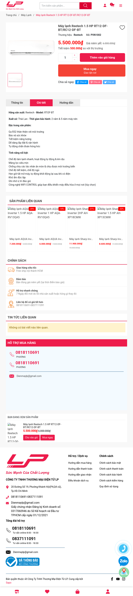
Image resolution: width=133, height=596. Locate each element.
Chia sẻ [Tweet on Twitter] (109, 82)
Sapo (8, 581)
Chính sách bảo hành (110, 473)
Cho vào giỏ (31, 436)
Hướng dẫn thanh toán (80, 467)
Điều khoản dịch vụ (78, 479)
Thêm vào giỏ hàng (102, 57)
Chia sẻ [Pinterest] (95, 82)
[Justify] (85, 5)
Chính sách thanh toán (111, 467)
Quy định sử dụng (108, 485)
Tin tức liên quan (22, 316)
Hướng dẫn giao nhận (79, 473)
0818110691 (27, 350)
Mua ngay (90, 71)
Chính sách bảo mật (110, 461)
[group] (31, 47)
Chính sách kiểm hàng (111, 479)
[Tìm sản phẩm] (59, 5)
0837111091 (24, 537)
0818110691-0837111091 (27, 495)
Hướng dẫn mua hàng (79, 461)
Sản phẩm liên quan (25, 201)
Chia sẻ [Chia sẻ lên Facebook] (81, 82)
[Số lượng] (65, 57)
